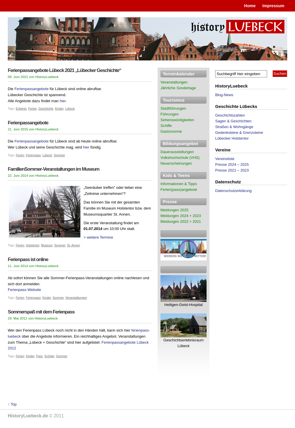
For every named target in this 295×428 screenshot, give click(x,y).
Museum (47, 245)
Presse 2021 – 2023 (232, 170)
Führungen (169, 114)
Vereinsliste (224, 159)
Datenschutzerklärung (233, 191)
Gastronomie (171, 131)
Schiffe (166, 125)
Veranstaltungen (76, 297)
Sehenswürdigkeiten (177, 120)
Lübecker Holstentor (232, 138)
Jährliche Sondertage (178, 88)
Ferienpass (33, 155)
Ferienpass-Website (24, 290)
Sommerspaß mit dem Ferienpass (41, 312)
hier (63, 101)
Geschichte (45, 108)
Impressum (273, 5)
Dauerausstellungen (177, 152)
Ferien (32, 108)
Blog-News (224, 95)
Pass (39, 356)
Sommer (59, 155)
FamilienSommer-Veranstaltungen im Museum (53, 169)
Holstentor (32, 245)
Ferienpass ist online (28, 259)
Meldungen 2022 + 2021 (180, 221)
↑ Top (12, 404)
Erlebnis (21, 108)
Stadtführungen (173, 108)
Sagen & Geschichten (233, 121)
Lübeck (70, 108)
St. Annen (73, 245)
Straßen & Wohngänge (234, 127)
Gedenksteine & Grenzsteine (239, 132)
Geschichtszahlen (230, 115)
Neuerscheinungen (176, 163)
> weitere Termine (98, 237)
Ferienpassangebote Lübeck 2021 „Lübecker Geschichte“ (64, 70)
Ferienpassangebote (31, 89)
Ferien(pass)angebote (178, 189)
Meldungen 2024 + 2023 (180, 216)
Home (250, 5)
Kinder (59, 108)
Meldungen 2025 (174, 210)
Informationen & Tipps (178, 184)
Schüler (49, 356)
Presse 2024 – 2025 (232, 164)
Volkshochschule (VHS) (180, 157)
